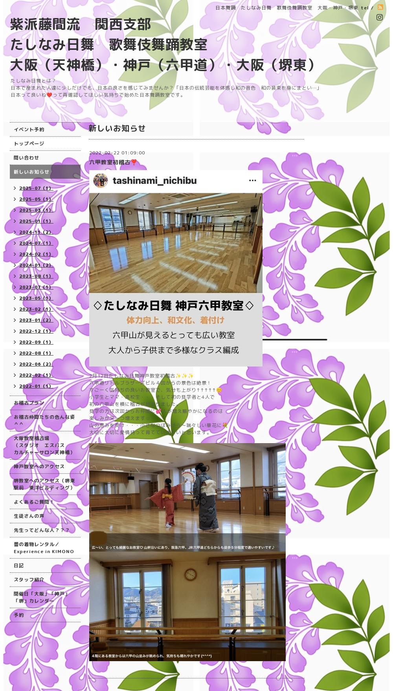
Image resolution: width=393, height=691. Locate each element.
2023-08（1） (36, 276)
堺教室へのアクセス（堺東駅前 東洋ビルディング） (44, 484)
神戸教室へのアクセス (39, 466)
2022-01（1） (36, 386)
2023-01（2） (36, 320)
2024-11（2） (36, 232)
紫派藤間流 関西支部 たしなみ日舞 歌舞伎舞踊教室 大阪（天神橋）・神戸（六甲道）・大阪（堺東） (165, 44)
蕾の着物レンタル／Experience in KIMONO (44, 548)
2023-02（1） (36, 309)
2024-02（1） (36, 254)
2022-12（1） (36, 331)
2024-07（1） (36, 243)
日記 (19, 565)
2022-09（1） (36, 342)
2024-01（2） (36, 265)
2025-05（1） (36, 199)
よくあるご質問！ (34, 502)
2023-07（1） (36, 287)
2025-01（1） (36, 221)
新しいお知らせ (32, 172)
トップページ (29, 143)
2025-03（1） (36, 210)
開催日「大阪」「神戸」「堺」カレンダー (42, 597)
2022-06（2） (36, 364)
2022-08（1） (36, 353)
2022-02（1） (36, 375)
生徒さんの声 (29, 516)
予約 (19, 615)
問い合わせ (26, 157)
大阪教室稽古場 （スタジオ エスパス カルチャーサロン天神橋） (44, 445)
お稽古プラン (29, 403)
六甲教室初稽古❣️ (113, 162)
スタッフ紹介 (29, 579)
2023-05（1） (36, 298)
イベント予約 (29, 129)
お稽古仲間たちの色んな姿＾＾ (44, 420)
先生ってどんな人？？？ (42, 530)
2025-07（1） (36, 188)
